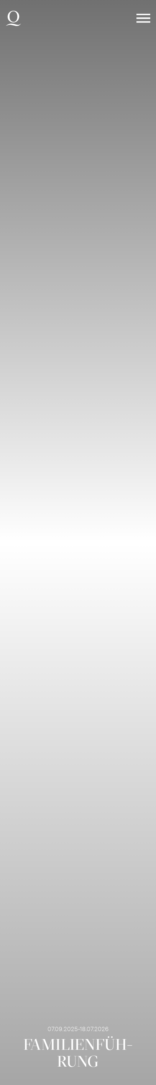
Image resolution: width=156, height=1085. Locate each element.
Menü (143, 18)
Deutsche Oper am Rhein (13, 18)
